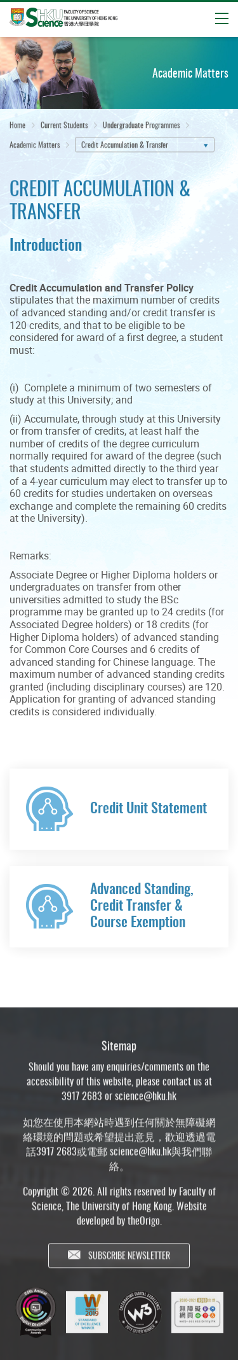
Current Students (64, 126)
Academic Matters (35, 146)
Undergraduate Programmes (141, 126)
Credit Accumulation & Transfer (124, 146)
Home (17, 126)
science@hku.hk (145, 1106)
